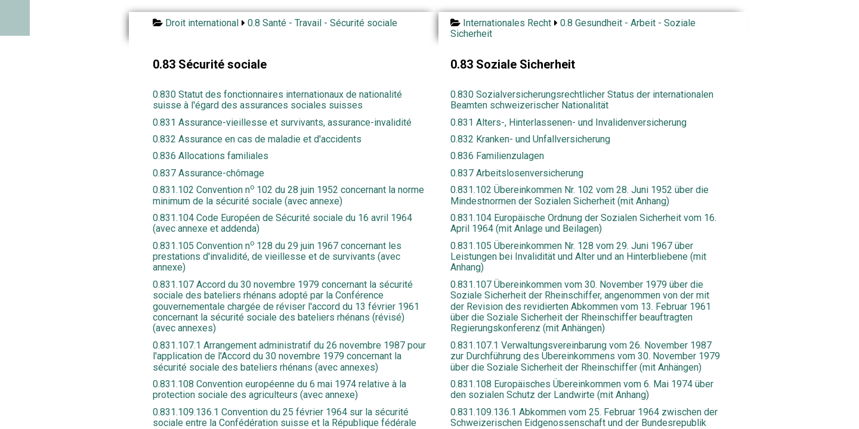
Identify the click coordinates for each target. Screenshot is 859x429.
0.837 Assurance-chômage (208, 173)
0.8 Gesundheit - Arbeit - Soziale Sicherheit (573, 28)
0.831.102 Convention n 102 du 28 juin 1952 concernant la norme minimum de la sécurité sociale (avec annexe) (288, 195)
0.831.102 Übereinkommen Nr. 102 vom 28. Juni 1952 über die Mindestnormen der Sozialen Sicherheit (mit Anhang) (579, 195)
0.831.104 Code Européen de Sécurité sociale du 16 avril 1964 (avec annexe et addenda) (282, 223)
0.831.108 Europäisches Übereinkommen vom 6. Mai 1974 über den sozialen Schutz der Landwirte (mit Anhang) (581, 389)
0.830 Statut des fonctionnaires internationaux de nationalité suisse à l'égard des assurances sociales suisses (277, 100)
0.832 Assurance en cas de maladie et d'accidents (257, 139)
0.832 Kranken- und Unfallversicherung (530, 139)
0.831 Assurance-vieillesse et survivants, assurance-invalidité (282, 122)
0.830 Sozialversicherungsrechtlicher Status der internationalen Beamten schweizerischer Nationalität (581, 100)
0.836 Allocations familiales (210, 155)
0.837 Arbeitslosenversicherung (516, 173)
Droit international (202, 23)
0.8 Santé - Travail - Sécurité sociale (322, 23)
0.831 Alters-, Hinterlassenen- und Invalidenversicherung (568, 122)
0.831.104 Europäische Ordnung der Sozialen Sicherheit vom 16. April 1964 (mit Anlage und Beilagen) (583, 223)
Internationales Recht (507, 23)
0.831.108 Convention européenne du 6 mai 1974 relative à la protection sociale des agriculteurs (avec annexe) (279, 389)
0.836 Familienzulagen (497, 155)
